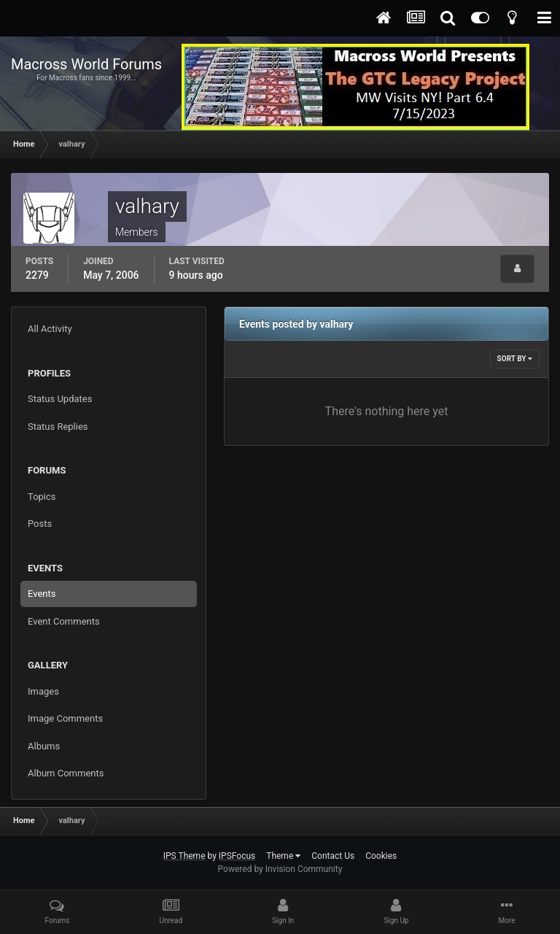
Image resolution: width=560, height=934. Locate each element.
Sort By (514, 359)
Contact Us (332, 856)
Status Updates (60, 398)
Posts (40, 523)
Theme (283, 856)
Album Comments (66, 773)
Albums (44, 746)
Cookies (381, 856)
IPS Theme (184, 856)
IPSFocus (237, 856)
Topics (42, 496)
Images (43, 691)
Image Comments (65, 718)
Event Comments (64, 621)
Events (41, 593)
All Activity (50, 328)
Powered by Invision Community (280, 869)
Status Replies (58, 426)
